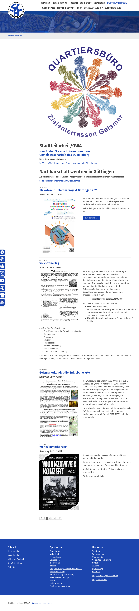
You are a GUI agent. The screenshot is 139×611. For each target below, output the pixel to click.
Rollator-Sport (56, 583)
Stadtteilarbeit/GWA (117, 3)
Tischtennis (55, 563)
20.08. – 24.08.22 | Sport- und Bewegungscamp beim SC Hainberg (68, 163)
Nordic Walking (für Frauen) (62, 574)
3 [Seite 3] (51, 518)
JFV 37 (79, 8)
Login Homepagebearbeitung (105, 575)
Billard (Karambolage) (59, 577)
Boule (52, 580)
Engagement (99, 3)
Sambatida (55, 560)
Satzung (95, 563)
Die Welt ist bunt (15, 563)
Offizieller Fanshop (93, 8)
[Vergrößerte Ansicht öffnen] (59, 225)
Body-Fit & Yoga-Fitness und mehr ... (66, 569)
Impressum (47, 603)
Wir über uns (98, 554)
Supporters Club (113, 8)
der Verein (45, 3)
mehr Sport (85, 3)
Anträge (95, 566)
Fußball (74, 3)
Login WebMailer (99, 579)
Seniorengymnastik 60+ (60, 586)
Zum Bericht (90, 218)
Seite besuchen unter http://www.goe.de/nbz (59, 181)
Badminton (55, 551)
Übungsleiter (98, 557)
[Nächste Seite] (56, 518)
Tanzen (53, 566)
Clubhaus (96, 571)
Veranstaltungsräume (101, 560)
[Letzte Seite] (60, 518)
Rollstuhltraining (57, 571)
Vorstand (96, 551)
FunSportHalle (48, 8)
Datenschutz (36, 603)
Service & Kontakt (65, 8)
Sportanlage (97, 569)
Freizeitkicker (13, 567)
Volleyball (54, 554)
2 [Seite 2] (49, 518)
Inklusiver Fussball (16, 559)
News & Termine (60, 3)
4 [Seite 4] (54, 518)
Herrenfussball (14, 551)
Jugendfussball (14, 555)
